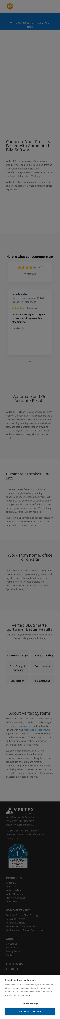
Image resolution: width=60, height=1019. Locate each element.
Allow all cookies (30, 1012)
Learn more (25, 995)
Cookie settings (30, 1003)
